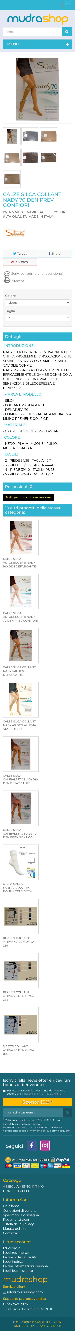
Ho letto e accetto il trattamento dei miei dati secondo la (36, 1092)
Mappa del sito (14, 1229)
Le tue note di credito (20, 1257)
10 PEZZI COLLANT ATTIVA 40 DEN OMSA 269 (18, 941)
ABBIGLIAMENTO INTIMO (23, 1186)
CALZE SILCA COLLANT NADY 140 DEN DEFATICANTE (19, 671)
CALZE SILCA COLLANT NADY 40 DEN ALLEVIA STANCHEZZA (19, 725)
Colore (11, 296)
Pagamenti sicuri (16, 1219)
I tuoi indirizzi (13, 1262)
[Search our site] (32, 31)
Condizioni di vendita (20, 1211)
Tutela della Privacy (18, 1224)
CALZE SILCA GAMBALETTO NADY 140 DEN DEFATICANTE (20, 779)
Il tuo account (17, 1242)
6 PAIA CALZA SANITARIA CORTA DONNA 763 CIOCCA (17, 887)
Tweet (20, 253)
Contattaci (11, 1233)
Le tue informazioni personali (26, 1266)
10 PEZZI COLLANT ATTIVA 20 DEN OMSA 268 (18, 996)
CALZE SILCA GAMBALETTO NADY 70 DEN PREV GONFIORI (20, 833)
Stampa (14, 281)
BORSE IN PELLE (16, 1191)
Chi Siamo (11, 1206)
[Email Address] (33, 1112)
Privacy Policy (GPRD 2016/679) (42, 1093)
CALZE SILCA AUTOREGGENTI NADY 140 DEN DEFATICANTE (19, 562)
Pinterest (20, 262)
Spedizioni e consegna (21, 1215)
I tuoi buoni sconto (18, 1271)
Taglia (10, 311)
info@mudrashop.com (25, 1292)
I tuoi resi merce (16, 1253)
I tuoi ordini (12, 1248)
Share (54, 253)
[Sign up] (67, 1112)
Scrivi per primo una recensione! (37, 273)
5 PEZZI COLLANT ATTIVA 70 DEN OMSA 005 (18, 1050)
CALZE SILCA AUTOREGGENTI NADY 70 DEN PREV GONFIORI (20, 616)
